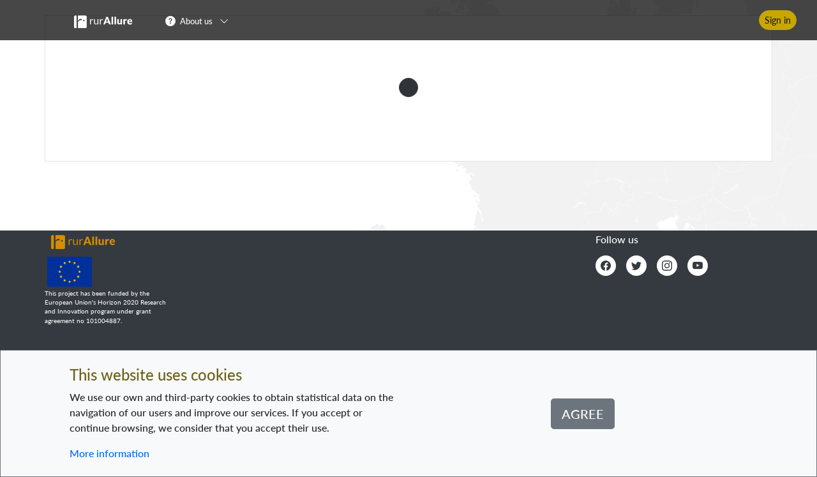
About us (196, 21)
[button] (200, 20)
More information (109, 453)
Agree (583, 413)
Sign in (778, 20)
